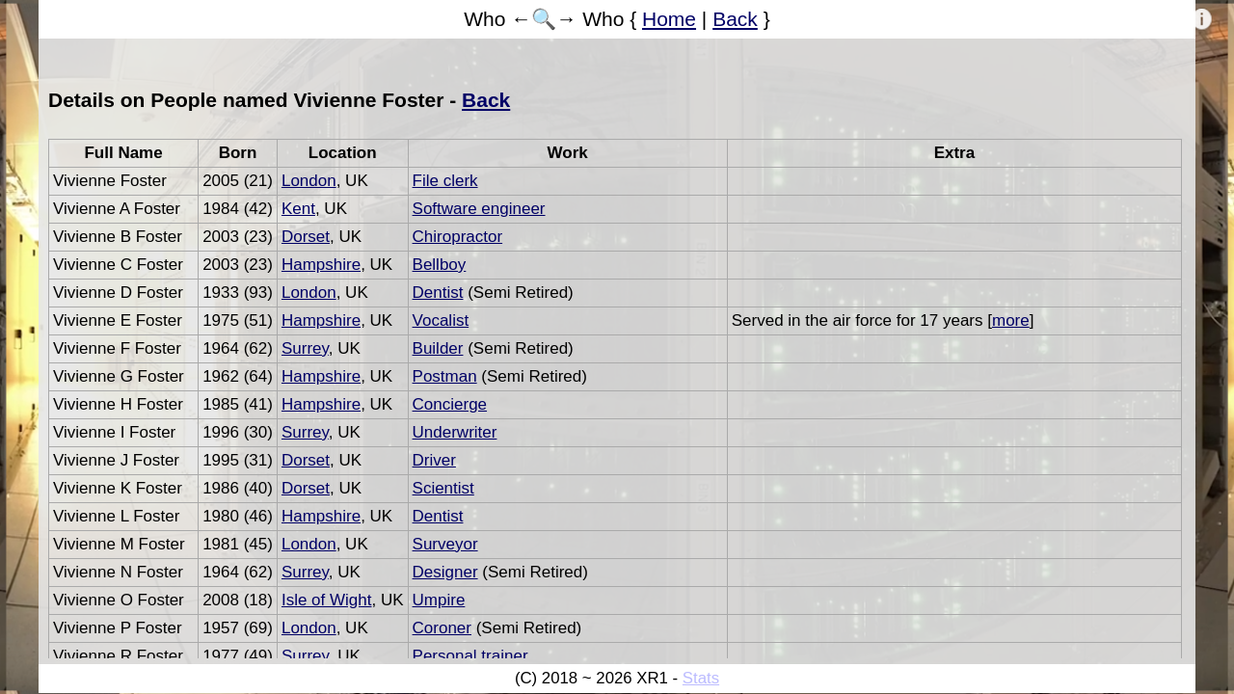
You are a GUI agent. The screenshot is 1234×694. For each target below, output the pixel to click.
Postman (445, 376)
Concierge (450, 404)
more (1011, 320)
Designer (445, 572)
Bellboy (440, 264)
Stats (701, 678)
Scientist (443, 488)
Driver (434, 460)
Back (735, 19)
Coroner (442, 628)
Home (669, 19)
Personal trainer (470, 656)
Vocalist (441, 320)
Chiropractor (458, 236)
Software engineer (479, 209)
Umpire (439, 600)
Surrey (305, 348)
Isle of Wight (327, 600)
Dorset (306, 236)
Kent (298, 209)
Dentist (438, 292)
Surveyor (445, 544)
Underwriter (455, 432)
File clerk (445, 181)
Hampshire (321, 264)
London (309, 181)
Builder (438, 348)
